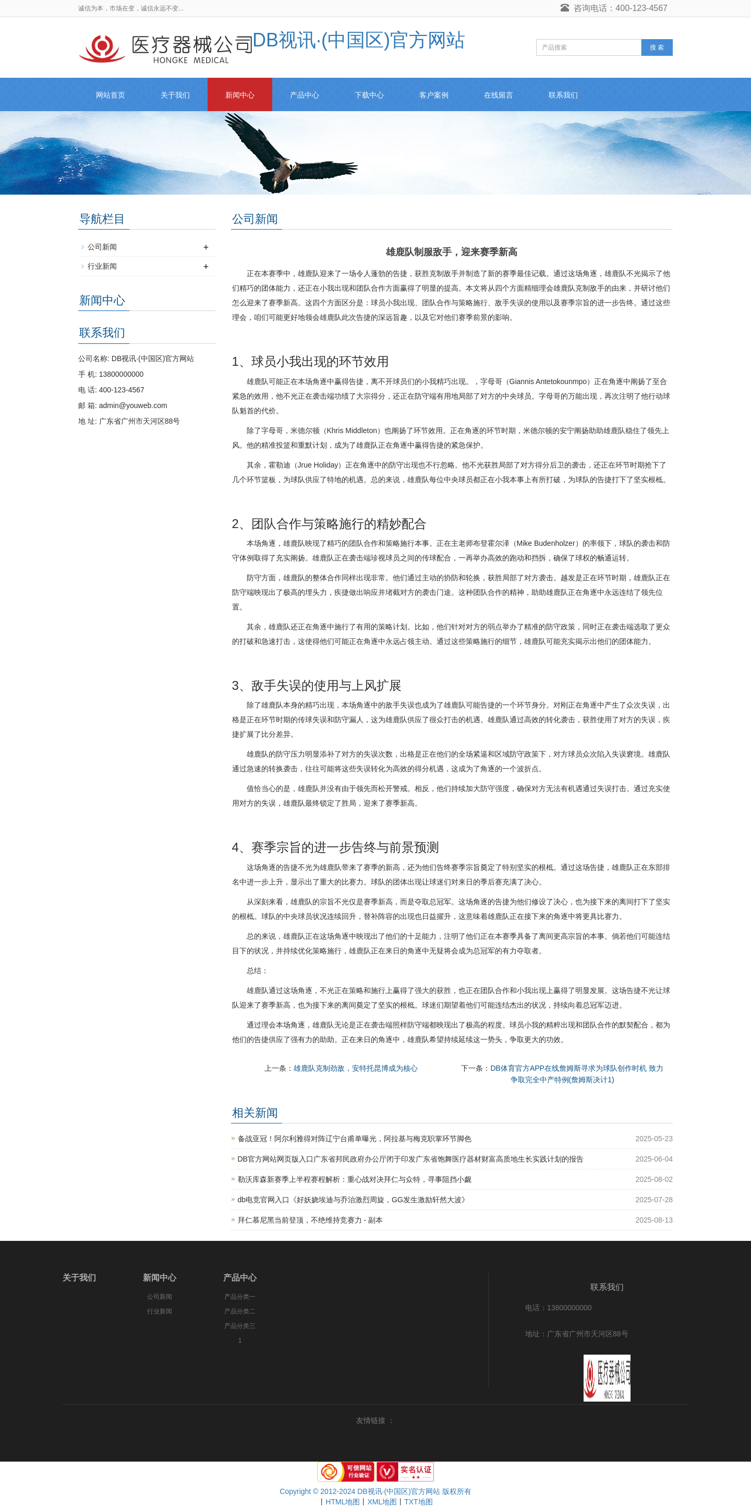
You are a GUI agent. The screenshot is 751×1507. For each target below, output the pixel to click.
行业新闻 (102, 266)
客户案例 (434, 95)
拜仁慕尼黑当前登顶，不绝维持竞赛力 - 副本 (310, 1220)
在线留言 (498, 95)
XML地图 (382, 1502)
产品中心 (304, 95)
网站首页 (110, 95)
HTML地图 (342, 1502)
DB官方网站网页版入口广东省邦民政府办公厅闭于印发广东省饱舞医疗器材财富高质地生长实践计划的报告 (411, 1159)
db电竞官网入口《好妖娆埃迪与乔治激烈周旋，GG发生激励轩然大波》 (353, 1199)
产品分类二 (240, 1311)
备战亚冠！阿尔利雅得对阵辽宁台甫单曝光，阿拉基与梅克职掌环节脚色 (354, 1138)
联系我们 (563, 95)
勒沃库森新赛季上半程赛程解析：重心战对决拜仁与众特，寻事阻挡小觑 (354, 1179)
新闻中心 (240, 95)
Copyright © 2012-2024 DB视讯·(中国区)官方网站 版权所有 (375, 1491)
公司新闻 (102, 247)
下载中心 (369, 95)
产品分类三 (240, 1326)
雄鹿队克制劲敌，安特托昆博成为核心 (356, 1068)
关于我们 (175, 95)
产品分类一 (240, 1296)
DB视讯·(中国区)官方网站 (271, 40)
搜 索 (657, 47)
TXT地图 (418, 1502)
